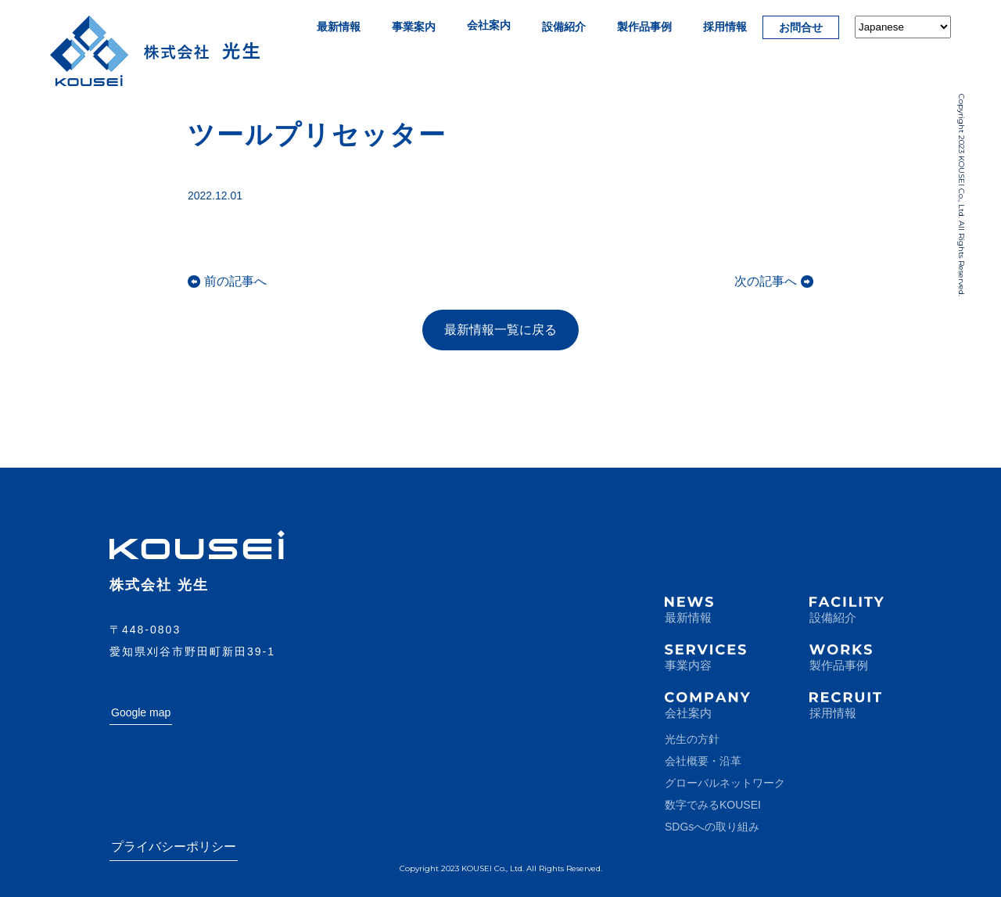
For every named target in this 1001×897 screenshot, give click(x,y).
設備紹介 (564, 26)
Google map (140, 712)
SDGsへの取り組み (712, 826)
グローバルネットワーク (725, 783)
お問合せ (801, 27)
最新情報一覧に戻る (500, 329)
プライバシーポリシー (173, 846)
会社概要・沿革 (703, 761)
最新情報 (339, 26)
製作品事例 (644, 26)
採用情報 (725, 26)
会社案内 (489, 25)
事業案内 (414, 26)
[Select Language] (903, 27)
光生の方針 (692, 739)
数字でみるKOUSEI (713, 804)
